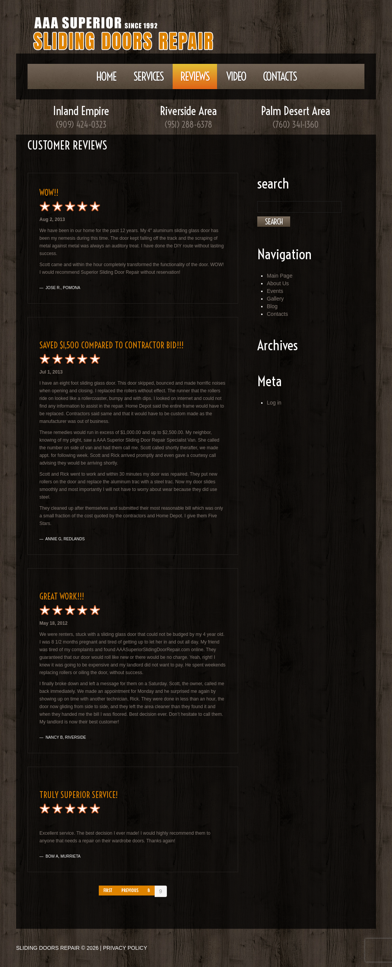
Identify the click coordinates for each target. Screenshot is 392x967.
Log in (274, 403)
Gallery (275, 299)
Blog (272, 306)
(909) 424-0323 (81, 124)
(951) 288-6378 (188, 124)
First (107, 890)
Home (106, 76)
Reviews (194, 76)
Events (275, 291)
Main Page (279, 276)
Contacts (280, 76)
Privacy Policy (125, 948)
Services (148, 76)
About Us (278, 283)
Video (236, 76)
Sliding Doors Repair (48, 948)
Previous (129, 890)
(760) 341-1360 (295, 124)
